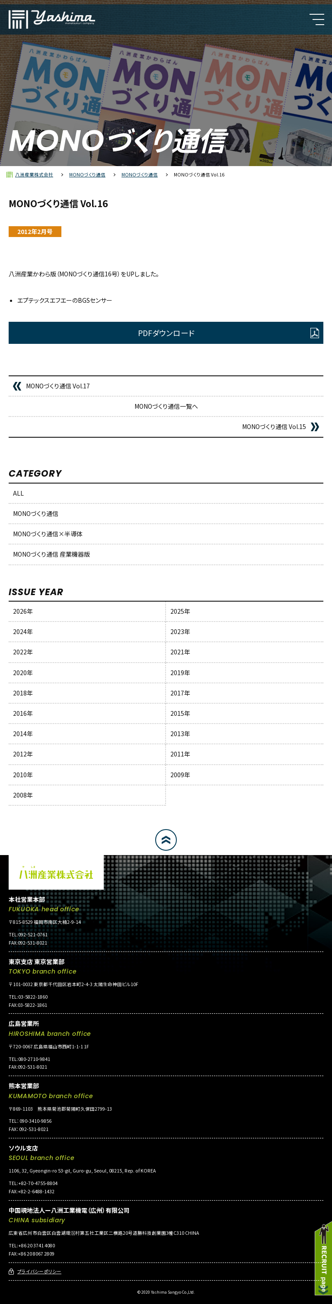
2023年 (180, 631)
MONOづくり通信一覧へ (166, 406)
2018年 (23, 693)
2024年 (23, 631)
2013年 (180, 733)
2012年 (23, 754)
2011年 (180, 754)
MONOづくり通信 (87, 174)
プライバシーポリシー (39, 1271)
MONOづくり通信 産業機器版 (51, 554)
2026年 (23, 611)
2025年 (180, 611)
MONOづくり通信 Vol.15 (274, 426)
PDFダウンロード (166, 332)
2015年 (180, 713)
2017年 (180, 693)
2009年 (180, 774)
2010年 (23, 774)
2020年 (23, 672)
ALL (18, 493)
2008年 (23, 795)
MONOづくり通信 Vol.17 (58, 385)
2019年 (180, 672)
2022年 (23, 651)
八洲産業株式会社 (34, 174)
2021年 (180, 651)
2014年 (23, 733)
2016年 (23, 713)
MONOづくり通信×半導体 (48, 533)
